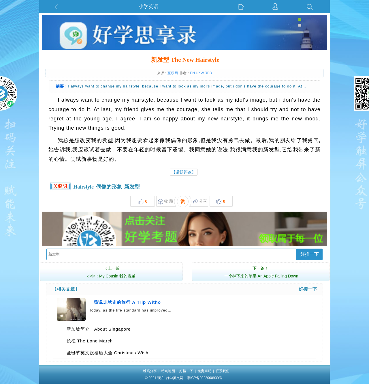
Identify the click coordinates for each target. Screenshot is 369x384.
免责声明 (204, 371)
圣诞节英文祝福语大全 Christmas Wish (107, 352)
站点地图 (168, 371)
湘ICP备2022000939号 (204, 378)
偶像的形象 (109, 187)
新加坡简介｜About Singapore (99, 329)
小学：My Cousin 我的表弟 (111, 271)
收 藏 (165, 201)
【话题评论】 (184, 172)
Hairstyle (83, 187)
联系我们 (222, 371)
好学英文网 (174, 378)
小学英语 (148, 6)
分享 (200, 201)
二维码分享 (148, 371)
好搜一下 (309, 254)
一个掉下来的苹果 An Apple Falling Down (261, 271)
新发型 (132, 187)
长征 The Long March (90, 340)
